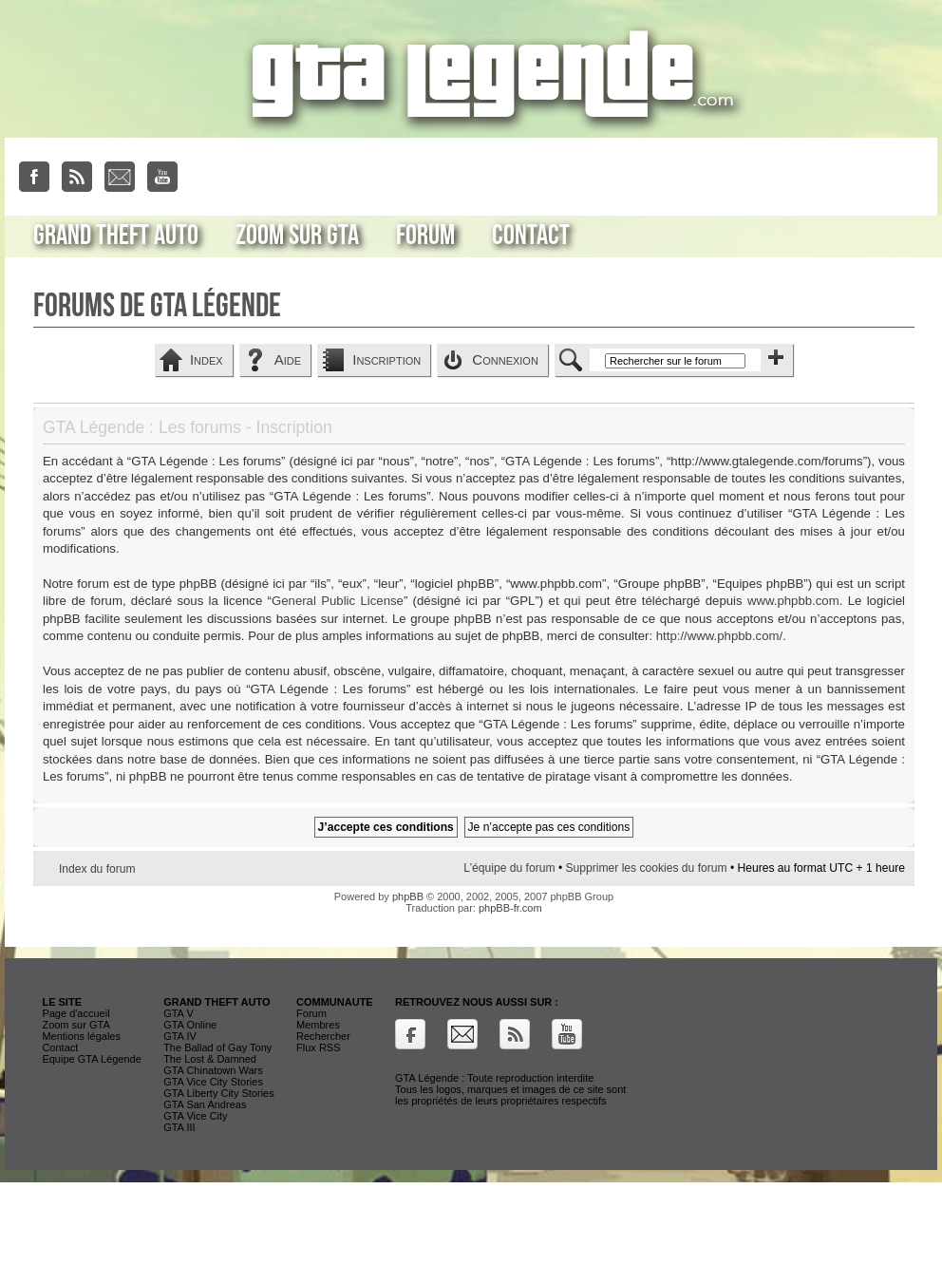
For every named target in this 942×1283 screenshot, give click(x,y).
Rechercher (323, 1036)
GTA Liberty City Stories (218, 1093)
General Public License (338, 601)
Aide (287, 359)
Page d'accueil (75, 1013)
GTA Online (190, 1024)
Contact (531, 235)
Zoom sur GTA (297, 235)
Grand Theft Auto (115, 235)
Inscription (386, 359)
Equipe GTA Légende (91, 1059)
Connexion (505, 359)
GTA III (179, 1127)
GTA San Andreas (204, 1104)
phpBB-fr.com (510, 908)
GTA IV (180, 1036)
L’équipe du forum (509, 868)
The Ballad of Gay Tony (217, 1047)
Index (206, 359)
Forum (425, 235)
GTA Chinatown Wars (213, 1070)
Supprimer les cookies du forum (645, 868)
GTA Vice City (195, 1116)
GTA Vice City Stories (213, 1081)
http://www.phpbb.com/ (719, 636)
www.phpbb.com (793, 601)
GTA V (178, 1013)
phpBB (408, 896)
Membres (318, 1024)
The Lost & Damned (209, 1059)
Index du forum (97, 869)
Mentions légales (81, 1036)
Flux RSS (318, 1047)
